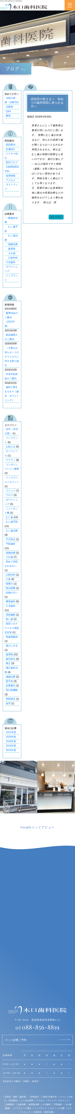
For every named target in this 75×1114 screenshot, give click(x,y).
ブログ (9, 495)
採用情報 (10, 175)
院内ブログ (12, 162)
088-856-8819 (37, 1027)
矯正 (8, 663)
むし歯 (9, 517)
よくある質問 (27, 1100)
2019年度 (11, 741)
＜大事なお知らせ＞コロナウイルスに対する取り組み (12, 356)
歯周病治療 (34, 1104)
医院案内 (10, 144)
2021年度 (11, 732)
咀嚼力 (9, 583)
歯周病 (10, 248)
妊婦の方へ (12, 592)
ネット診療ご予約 (16, 1040)
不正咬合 (10, 539)
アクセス (10, 180)
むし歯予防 (12, 521)
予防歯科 (10, 544)
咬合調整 (10, 588)
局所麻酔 (10, 614)
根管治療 (49, 1112)
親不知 (9, 681)
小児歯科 (10, 262)
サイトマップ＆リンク (58, 1100)
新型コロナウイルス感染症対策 (12, 628)
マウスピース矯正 (23, 1108)
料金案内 (13, 1100)
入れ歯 (10, 253)
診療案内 (10, 685)
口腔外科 (12, 257)
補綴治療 (12, 244)
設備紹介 (10, 149)
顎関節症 (10, 699)
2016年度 (11, 745)
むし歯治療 (12, 530)
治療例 (9, 106)
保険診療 (10, 552)
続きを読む (56, 217)
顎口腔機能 (12, 690)
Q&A (8, 111)
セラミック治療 (57, 1108)
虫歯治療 (21, 1104)
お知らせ (10, 446)
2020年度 (11, 737)
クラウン (10, 460)
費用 (8, 115)
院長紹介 (35, 1096)
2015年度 (11, 750)
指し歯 (9, 619)
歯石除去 (10, 659)
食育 (8, 703)
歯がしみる (12, 645)
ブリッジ (10, 490)
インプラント (40, 1108)
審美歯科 (10, 601)
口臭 (8, 579)
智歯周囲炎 (12, 637)
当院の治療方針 (49, 1096)
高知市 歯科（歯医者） (16, 1096)
